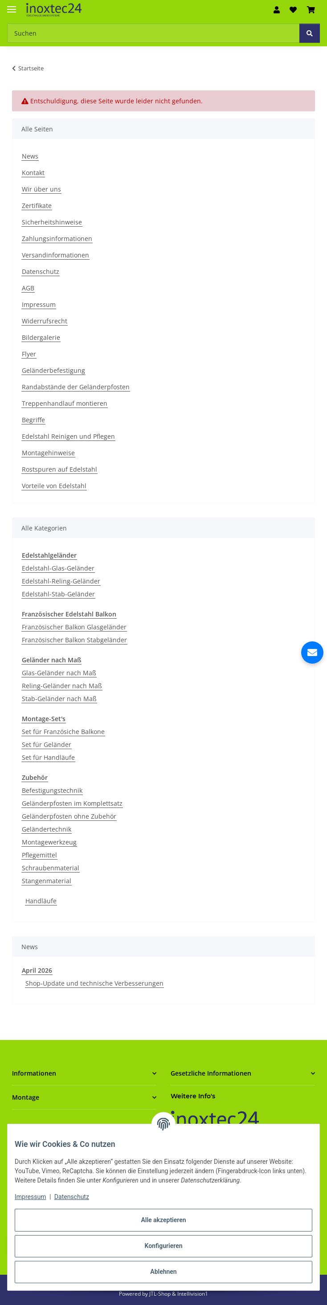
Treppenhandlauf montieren (64, 403)
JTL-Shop (160, 1293)
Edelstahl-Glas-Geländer (58, 568)
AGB (28, 288)
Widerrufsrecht (44, 321)
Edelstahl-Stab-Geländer (58, 594)
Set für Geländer (46, 744)
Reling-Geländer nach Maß (62, 685)
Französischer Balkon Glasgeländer (74, 627)
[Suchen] (309, 33)
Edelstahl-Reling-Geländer (61, 581)
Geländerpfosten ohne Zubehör (69, 816)
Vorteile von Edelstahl (54, 485)
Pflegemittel (39, 855)
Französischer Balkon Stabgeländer (74, 640)
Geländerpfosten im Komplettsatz (72, 803)
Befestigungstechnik (52, 790)
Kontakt (33, 172)
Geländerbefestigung (53, 370)
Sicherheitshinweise (52, 222)
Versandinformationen (55, 255)
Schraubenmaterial (50, 868)
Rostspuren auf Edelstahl (59, 469)
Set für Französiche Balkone (63, 731)
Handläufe (41, 901)
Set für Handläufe (48, 757)
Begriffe (33, 420)
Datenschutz (71, 1196)
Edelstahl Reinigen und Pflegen (68, 436)
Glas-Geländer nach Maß (59, 673)
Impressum (30, 1196)
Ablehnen (163, 1271)
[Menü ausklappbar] (11, 5)
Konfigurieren (163, 1245)
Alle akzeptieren (163, 1219)
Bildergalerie (41, 337)
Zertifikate (37, 205)
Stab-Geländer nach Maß (59, 698)
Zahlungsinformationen (57, 238)
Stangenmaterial (46, 881)
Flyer (29, 354)
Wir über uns (41, 189)
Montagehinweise (48, 453)
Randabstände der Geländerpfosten (76, 387)
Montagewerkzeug (49, 842)
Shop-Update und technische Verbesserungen (94, 983)
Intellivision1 (192, 1293)
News (30, 156)
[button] (277, 10)
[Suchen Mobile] (153, 33)
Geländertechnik (46, 829)
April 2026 (37, 970)
